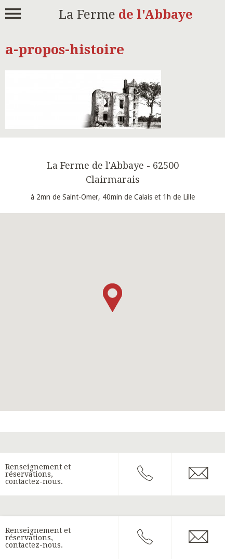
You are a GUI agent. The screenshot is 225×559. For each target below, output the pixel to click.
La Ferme (126, 14)
